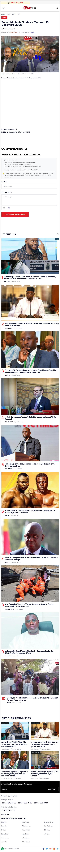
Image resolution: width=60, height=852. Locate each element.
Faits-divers (9, 609)
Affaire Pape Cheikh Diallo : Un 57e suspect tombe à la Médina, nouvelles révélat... (14, 744)
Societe (7, 562)
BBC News (47, 830)
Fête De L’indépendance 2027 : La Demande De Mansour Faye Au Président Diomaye (31, 558)
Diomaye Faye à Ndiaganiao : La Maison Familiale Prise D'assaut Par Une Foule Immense (32, 699)
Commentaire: (29, 200)
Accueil (3, 14)
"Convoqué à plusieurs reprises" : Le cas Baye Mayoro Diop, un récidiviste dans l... (14, 773)
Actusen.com (5, 838)
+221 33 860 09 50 (40, 803)
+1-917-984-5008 (8, 810)
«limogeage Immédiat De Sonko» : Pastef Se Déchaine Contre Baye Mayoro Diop (30, 465)
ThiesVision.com (26, 826)
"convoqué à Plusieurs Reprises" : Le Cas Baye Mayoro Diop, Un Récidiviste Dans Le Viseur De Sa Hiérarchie (30, 371)
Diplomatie (9, 422)
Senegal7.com (26, 830)
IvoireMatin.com (48, 826)
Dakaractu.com (26, 842)
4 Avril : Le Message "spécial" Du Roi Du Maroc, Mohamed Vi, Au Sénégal (30, 418)
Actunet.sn (4, 842)
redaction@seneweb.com (16, 818)
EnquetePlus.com (49, 822)
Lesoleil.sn (4, 826)
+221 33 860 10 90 (24, 803)
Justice (7, 375)
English (32, 32)
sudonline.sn (25, 834)
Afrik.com (47, 834)
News (8, 14)
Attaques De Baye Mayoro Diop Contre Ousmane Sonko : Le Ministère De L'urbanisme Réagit (29, 652)
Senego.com (25, 822)
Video (9, 702)
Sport (7, 515)
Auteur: (29, 185)
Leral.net (3, 822)
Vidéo (13, 14)
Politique (8, 328)
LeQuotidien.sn (26, 838)
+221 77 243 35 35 (8, 803)
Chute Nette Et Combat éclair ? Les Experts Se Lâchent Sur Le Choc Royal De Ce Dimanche (30, 512)
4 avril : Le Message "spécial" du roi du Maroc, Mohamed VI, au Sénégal (44, 773)
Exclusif (7, 281)
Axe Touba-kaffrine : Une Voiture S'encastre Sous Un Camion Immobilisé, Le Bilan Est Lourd (29, 605)
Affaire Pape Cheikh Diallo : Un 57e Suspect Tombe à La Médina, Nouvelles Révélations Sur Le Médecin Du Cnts (30, 278)
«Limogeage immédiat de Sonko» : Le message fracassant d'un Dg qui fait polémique (44, 744)
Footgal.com (4, 834)
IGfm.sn (3, 830)
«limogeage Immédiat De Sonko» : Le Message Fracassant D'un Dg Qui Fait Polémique (32, 324)
